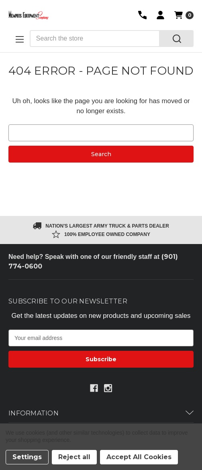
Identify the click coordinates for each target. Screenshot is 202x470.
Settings (27, 457)
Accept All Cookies (138, 457)
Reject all (74, 457)
